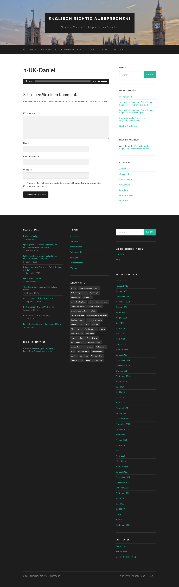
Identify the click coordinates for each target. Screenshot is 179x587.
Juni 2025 (120, 328)
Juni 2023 (120, 445)
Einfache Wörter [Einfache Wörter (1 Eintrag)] (95, 306)
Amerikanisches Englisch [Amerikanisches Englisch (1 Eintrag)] (89, 288)
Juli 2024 (120, 386)
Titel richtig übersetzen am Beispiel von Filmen (40, 288)
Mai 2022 (120, 514)
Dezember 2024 (123, 360)
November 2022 (123, 482)
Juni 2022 (120, 509)
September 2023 (123, 434)
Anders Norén (139, 576)
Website (27, 169)
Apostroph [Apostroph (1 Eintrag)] (94, 293)
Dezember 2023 (123, 418)
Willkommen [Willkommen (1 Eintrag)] (97, 351)
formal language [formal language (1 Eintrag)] (77, 315)
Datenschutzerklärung (126, 556)
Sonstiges (123, 190)
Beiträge (89, 49)
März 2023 (121, 461)
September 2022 (123, 493)
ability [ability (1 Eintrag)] (73, 288)
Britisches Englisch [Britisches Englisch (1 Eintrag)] (78, 302)
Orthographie (125, 184)
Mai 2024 (120, 397)
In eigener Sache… (127, 96)
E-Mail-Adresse (31, 156)
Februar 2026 (122, 285)
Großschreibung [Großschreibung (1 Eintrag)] (77, 320)
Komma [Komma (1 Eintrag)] (74, 324)
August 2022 (121, 498)
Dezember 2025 (123, 296)
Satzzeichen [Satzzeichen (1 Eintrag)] (75, 347)
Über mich (118, 49)
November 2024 (123, 365)
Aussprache (124, 168)
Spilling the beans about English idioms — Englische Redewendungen (137, 111)
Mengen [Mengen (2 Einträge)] (95, 324)
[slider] (63, 81)
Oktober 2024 (122, 370)
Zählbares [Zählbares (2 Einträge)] (84, 356)
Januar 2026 (121, 291)
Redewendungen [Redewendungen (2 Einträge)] (94, 342)
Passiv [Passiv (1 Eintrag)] (102, 329)
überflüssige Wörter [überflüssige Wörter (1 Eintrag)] (94, 360)
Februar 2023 (122, 466)
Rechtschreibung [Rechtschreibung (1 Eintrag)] (77, 342)
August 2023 (121, 440)
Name (26, 143)
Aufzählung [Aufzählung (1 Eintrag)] (75, 297)
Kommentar (29, 113)
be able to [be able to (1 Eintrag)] (87, 297)
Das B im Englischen (128, 126)
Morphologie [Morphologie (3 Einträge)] (76, 329)
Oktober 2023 (122, 429)
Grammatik (124, 174)
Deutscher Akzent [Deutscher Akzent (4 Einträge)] (78, 306)
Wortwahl (123, 200)
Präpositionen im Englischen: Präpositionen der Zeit (132, 119)
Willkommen (29, 49)
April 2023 (120, 456)
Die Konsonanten (69, 49)
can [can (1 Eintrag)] (90, 302)
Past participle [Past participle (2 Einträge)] (76, 333)
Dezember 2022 (123, 477)
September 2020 (123, 525)
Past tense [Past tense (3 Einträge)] (90, 333)
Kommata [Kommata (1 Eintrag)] (84, 324)
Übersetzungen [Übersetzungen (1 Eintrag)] (77, 360)
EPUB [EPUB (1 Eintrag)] (93, 311)
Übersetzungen (126, 195)
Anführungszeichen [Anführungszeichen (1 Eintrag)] (78, 293)
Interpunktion (125, 179)
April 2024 (120, 402)
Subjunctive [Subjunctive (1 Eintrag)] (88, 347)
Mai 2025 (120, 333)
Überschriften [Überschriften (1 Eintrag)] (96, 356)
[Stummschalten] (99, 81)
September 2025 (123, 312)
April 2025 (120, 339)
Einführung (47, 49)
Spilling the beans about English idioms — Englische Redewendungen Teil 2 (137, 103)
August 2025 (121, 317)
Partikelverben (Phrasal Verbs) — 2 (38, 306)
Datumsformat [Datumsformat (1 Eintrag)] (101, 302)
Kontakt (104, 49)
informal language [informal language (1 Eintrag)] (94, 320)
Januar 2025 (121, 355)
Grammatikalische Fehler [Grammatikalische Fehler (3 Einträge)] (97, 315)
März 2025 (121, 344)
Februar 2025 (122, 349)
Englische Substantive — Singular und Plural (42, 324)
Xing (118, 259)
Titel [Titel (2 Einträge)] (73, 351)
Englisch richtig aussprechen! (89, 18)
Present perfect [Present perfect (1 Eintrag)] (77, 338)
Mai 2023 (120, 450)
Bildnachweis (122, 551)
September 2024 (123, 376)
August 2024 (121, 381)
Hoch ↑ (152, 576)
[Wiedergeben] (26, 81)
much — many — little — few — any (38, 298)
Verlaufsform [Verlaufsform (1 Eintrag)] (83, 351)
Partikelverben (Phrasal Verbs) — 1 (38, 315)
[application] (66, 81)
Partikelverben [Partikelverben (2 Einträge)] (91, 329)
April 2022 (120, 519)
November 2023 (123, 424)
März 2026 (121, 280)
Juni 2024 (120, 392)
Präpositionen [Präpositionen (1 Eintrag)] (92, 338)
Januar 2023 (121, 471)
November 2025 (123, 301)
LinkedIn (120, 254)
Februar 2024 (122, 408)
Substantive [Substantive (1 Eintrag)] (101, 347)
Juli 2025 (120, 323)
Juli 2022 (120, 503)
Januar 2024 (121, 413)
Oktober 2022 (122, 487)
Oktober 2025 (122, 307)
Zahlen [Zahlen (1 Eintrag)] (73, 356)
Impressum (121, 546)
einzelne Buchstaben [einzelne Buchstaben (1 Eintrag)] (79, 311)
